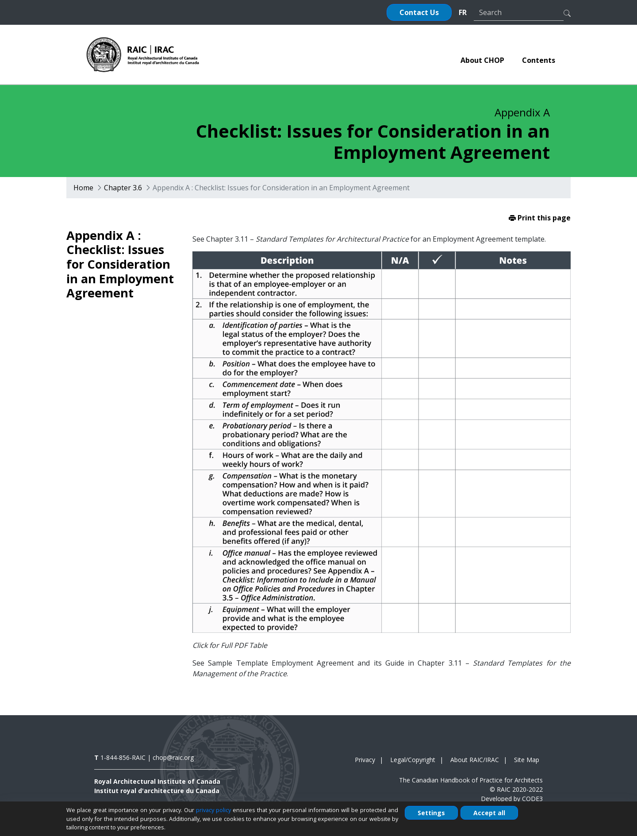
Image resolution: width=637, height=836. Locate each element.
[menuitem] (482, 60)
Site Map (526, 759)
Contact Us (419, 12)
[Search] (519, 12)
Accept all (489, 813)
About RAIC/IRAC (474, 759)
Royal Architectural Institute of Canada (157, 781)
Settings (431, 813)
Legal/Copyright (412, 759)
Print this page (540, 218)
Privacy (365, 759)
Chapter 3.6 (123, 188)
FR (463, 12)
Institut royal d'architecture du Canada (156, 790)
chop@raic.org (173, 757)
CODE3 (532, 798)
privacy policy (213, 810)
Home (83, 188)
